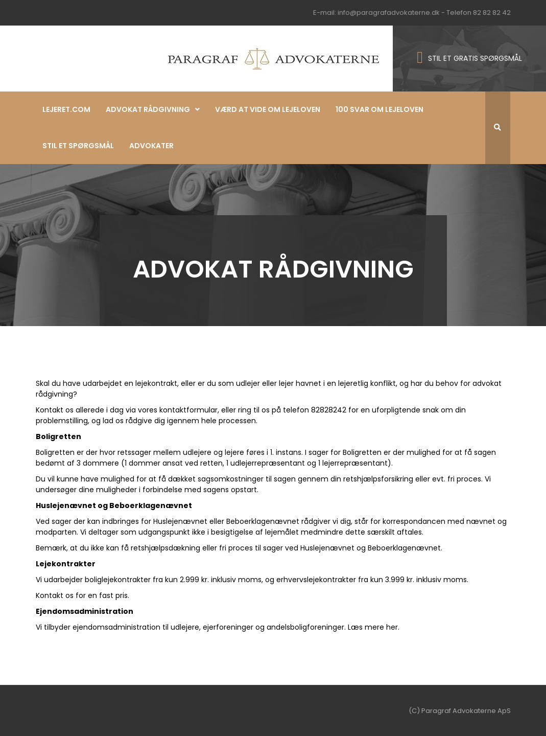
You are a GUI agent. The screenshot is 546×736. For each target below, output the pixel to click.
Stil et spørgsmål (78, 146)
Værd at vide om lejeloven (267, 109)
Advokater (151, 146)
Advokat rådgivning (148, 109)
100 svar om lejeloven (379, 109)
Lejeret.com (66, 109)
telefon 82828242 (314, 410)
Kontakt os (55, 410)
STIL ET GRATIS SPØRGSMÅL (475, 58)
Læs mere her (373, 627)
